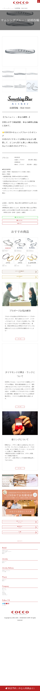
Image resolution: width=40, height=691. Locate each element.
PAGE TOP (19, 582)
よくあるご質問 (6, 657)
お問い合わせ (6, 655)
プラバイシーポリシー (8, 659)
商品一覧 (4, 600)
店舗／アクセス (6, 645)
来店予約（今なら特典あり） (20, 688)
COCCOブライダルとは (9, 593)
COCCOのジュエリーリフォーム (11, 622)
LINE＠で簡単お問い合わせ (19, 220)
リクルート (5, 652)
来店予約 (18, 231)
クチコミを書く (6, 674)
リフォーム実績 (6, 624)
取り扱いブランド (7, 598)
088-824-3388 (18, 226)
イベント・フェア (7, 647)
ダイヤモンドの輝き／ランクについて (13, 596)
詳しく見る (19, 365)
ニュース (4, 650)
